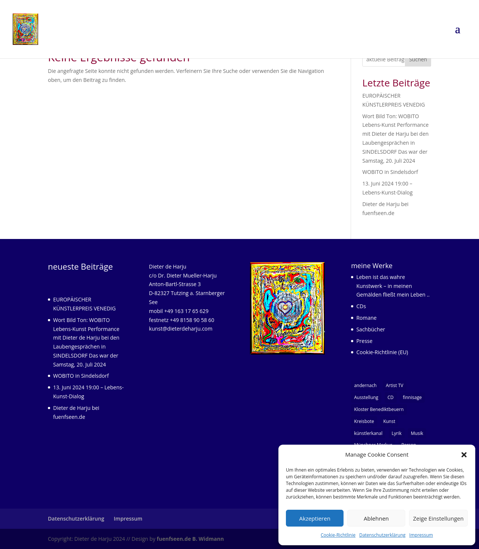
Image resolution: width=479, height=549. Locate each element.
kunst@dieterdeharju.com (181, 328)
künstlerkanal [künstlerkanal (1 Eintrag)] (368, 433)
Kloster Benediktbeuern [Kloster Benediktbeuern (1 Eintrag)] (378, 409)
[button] (464, 454)
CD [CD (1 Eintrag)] (391, 397)
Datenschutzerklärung (382, 535)
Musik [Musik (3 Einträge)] (417, 433)
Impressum (421, 535)
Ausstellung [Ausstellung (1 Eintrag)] (366, 397)
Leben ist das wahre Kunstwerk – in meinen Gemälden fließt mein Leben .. (393, 285)
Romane (366, 317)
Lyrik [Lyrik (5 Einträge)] (397, 433)
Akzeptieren (314, 518)
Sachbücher (370, 329)
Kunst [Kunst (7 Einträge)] (389, 421)
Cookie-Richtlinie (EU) (382, 352)
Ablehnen (376, 518)
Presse (364, 340)
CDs (361, 306)
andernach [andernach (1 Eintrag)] (365, 385)
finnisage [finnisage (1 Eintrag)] (412, 397)
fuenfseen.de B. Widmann (190, 538)
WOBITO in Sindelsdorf (390, 171)
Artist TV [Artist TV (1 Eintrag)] (394, 385)
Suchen (418, 59)
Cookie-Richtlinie (338, 535)
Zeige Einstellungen (438, 518)
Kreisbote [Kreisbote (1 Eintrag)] (364, 421)
